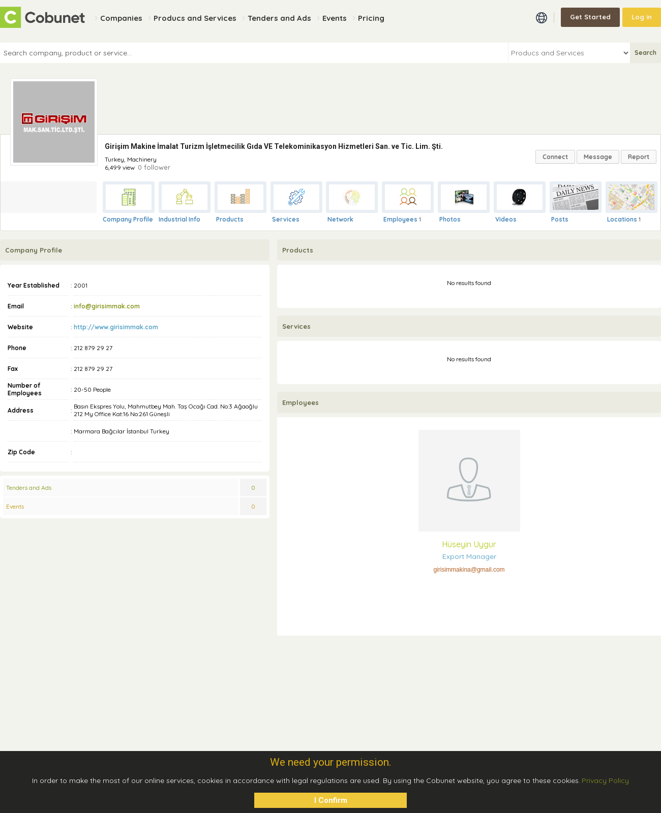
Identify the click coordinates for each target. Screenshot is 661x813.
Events (15, 506)
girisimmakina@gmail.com (468, 569)
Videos (506, 219)
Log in (642, 17)
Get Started (590, 17)
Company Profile (128, 219)
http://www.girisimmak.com (116, 327)
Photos (450, 219)
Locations (622, 219)
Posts (559, 219)
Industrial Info (179, 219)
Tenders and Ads (28, 487)
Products (230, 219)
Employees (400, 219)
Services (285, 219)
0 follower (154, 167)
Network (340, 219)
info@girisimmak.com (107, 306)
